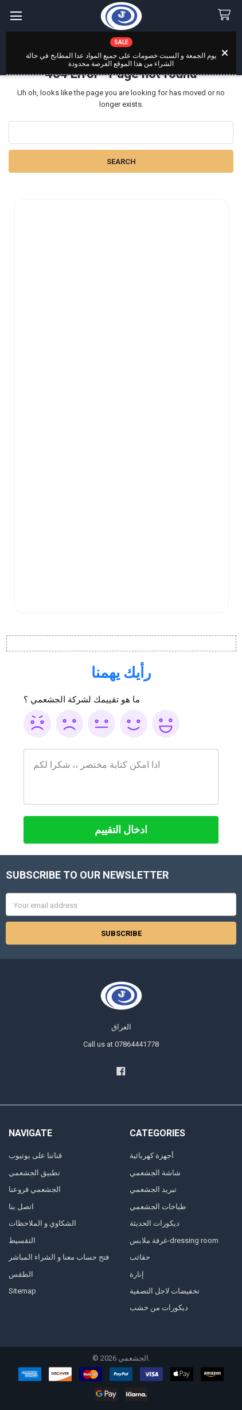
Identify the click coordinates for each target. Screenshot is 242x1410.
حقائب (140, 1257)
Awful (37, 723)
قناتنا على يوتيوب (35, 1155)
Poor (69, 723)
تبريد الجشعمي (153, 1189)
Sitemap (22, 1291)
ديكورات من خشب (159, 1307)
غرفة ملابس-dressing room (174, 1240)
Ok (101, 723)
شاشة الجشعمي (155, 1172)
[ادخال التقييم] (121, 830)
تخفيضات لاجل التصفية (165, 1291)
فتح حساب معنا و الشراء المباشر (59, 1257)
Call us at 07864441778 (121, 1044)
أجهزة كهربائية (152, 1155)
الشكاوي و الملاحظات (42, 1223)
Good (133, 723)
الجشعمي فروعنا (35, 1189)
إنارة (137, 1274)
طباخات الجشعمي (158, 1206)
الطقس (21, 1274)
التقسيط (22, 1240)
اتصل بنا (21, 1206)
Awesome (165, 723)
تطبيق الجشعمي (34, 1172)
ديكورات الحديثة (154, 1223)
